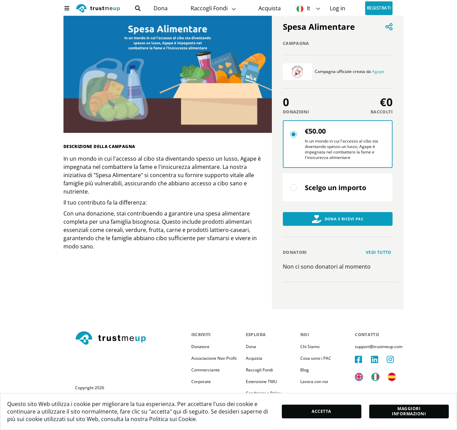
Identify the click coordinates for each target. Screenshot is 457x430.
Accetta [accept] (321, 411)
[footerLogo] (130, 338)
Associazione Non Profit (214, 358)
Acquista (269, 8)
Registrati (379, 8)
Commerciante (205, 370)
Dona (161, 8)
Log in (337, 8)
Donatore (200, 346)
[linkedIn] (379, 359)
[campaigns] (160, 8)
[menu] (66, 8)
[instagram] (394, 359)
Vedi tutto (379, 252)
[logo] (98, 9)
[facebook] (363, 359)
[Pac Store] (269, 8)
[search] (138, 8)
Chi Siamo (310, 346)
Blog (304, 370)
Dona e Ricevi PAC (338, 219)
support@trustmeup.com (378, 346)
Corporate (201, 381)
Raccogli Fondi (259, 370)
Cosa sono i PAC (315, 358)
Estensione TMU (261, 381)
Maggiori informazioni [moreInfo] (409, 411)
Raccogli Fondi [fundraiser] (214, 8)
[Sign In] (337, 8)
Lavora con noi (314, 381)
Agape (378, 71)
